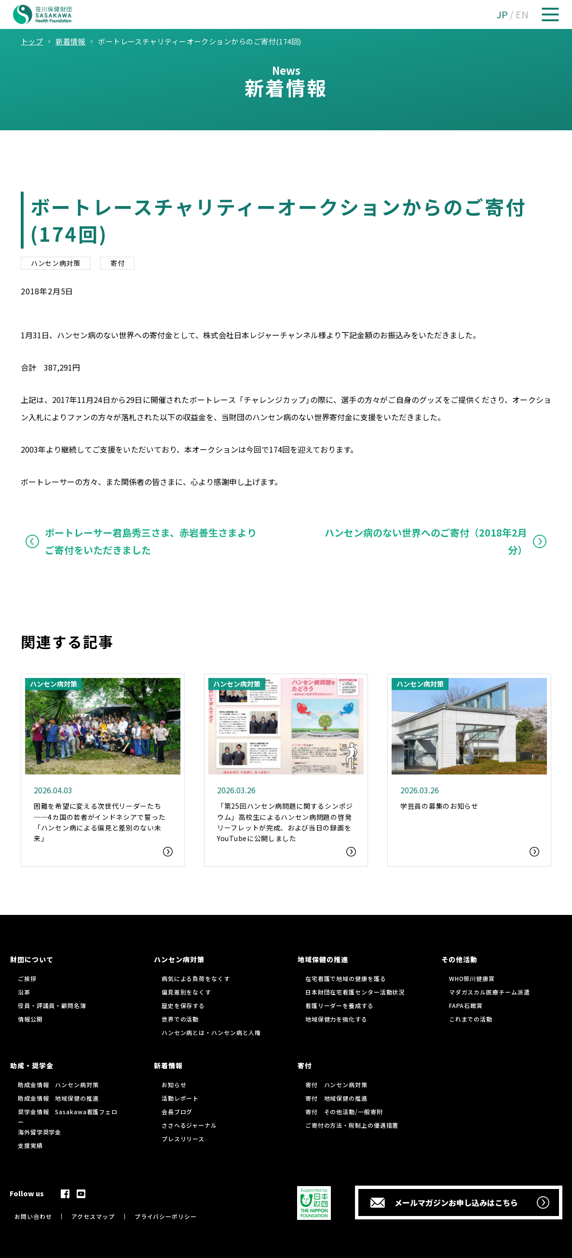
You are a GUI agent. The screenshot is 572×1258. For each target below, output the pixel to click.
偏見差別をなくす (186, 992)
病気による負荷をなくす (196, 978)
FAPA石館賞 (466, 1005)
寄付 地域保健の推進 (336, 1098)
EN (522, 14)
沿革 (24, 992)
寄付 (117, 263)
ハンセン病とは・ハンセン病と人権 (211, 1032)
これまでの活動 (470, 1019)
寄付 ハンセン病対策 (336, 1084)
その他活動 (459, 959)
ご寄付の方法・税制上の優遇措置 (352, 1125)
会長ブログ (177, 1111)
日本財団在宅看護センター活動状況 (355, 992)
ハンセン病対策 (56, 263)
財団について (32, 959)
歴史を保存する (183, 1005)
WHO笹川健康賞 (472, 978)
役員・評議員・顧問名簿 (52, 1005)
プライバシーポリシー (166, 1216)
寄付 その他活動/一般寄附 (344, 1111)
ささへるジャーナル (189, 1125)
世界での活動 (180, 1019)
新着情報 (168, 1065)
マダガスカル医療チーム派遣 (489, 992)
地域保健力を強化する (336, 1019)
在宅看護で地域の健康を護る (345, 978)
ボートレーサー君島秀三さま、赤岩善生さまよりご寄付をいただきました (151, 541)
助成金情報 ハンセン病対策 (58, 1084)
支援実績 (30, 1145)
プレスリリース (183, 1138)
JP (502, 14)
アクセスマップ (92, 1216)
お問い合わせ (33, 1216)
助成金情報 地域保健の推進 (58, 1098)
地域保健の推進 (323, 959)
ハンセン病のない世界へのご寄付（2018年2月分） (426, 541)
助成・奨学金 (32, 1065)
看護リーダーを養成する (339, 1005)
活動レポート (180, 1098)
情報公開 (30, 1019)
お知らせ (174, 1084)
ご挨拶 (27, 978)
